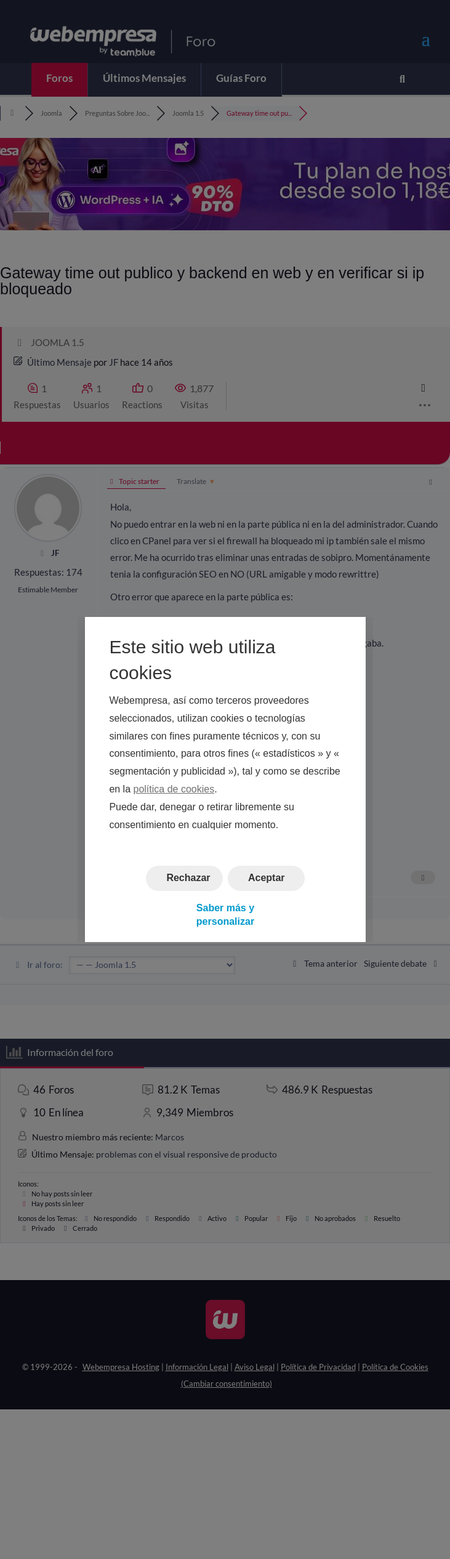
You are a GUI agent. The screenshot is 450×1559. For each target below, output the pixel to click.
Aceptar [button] (265, 878)
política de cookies (173, 789)
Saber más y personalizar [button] (225, 915)
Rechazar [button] (188, 878)
